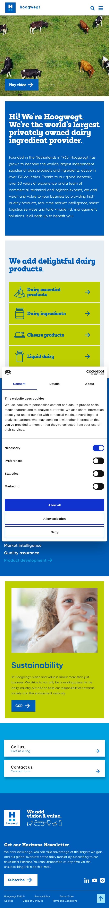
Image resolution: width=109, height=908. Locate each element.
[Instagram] (102, 880)
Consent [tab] (19, 384)
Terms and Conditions (65, 900)
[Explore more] (88, 292)
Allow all (54, 505)
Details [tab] (54, 384)
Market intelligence (25, 545)
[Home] (22, 6)
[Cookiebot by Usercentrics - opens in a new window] (86, 372)
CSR (22, 705)
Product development (28, 560)
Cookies (8, 900)
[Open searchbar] (93, 8)
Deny (54, 532)
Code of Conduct (33, 900)
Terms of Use (67, 896)
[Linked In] (86, 880)
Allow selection (54, 518)
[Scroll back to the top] (101, 898)
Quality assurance (24, 552)
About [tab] (89, 384)
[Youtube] (94, 880)
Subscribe (20, 879)
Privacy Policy (42, 896)
